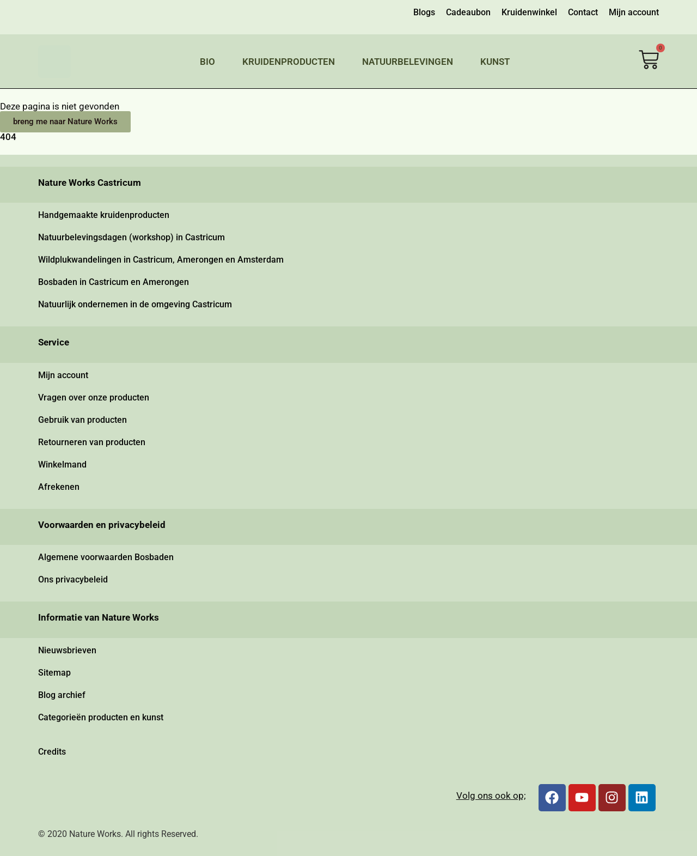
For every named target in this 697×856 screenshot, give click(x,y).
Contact (583, 12)
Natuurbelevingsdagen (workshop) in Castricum (131, 237)
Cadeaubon (468, 12)
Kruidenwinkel (529, 12)
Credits (52, 751)
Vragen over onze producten (93, 397)
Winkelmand (62, 464)
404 (8, 136)
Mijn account (634, 12)
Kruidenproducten (288, 61)
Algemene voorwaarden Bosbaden (106, 557)
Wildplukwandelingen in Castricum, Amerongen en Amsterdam (161, 259)
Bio (207, 61)
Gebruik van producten (82, 420)
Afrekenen (59, 487)
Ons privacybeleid (73, 579)
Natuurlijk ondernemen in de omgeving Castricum (135, 304)
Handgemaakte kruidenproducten (103, 215)
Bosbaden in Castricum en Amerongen (113, 282)
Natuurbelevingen (407, 61)
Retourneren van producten (91, 442)
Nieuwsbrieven (67, 650)
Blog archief (61, 695)
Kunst (495, 61)
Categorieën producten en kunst (100, 717)
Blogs (424, 12)
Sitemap (54, 672)
